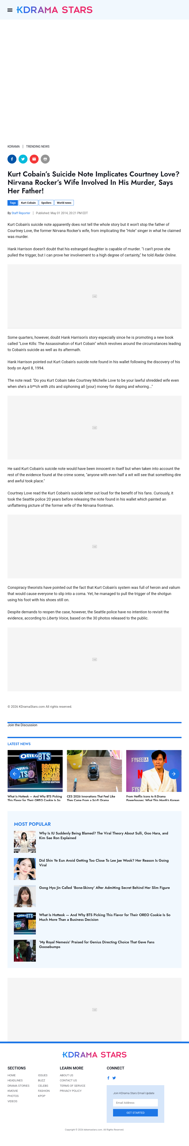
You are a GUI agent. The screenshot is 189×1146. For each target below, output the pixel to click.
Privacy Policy (70, 1090)
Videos (12, 1101)
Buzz (41, 1080)
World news (64, 202)
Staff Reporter (21, 213)
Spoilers (46, 202)
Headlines (15, 1080)
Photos (13, 1096)
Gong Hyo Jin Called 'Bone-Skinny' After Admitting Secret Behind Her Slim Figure (104, 887)
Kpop (41, 1096)
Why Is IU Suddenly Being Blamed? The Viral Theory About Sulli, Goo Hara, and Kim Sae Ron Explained (103, 835)
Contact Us (68, 1080)
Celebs (43, 1085)
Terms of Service (72, 1085)
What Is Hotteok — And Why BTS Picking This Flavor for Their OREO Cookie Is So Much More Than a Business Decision (34, 800)
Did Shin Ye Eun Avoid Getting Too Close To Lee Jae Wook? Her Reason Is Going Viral (104, 863)
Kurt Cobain (28, 202)
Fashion (44, 1090)
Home (11, 1075)
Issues (42, 1075)
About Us (66, 1075)
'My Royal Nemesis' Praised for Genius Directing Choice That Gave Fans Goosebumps (96, 944)
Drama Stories (18, 1085)
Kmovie (12, 1090)
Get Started (135, 1112)
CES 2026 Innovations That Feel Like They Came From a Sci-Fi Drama (91, 798)
